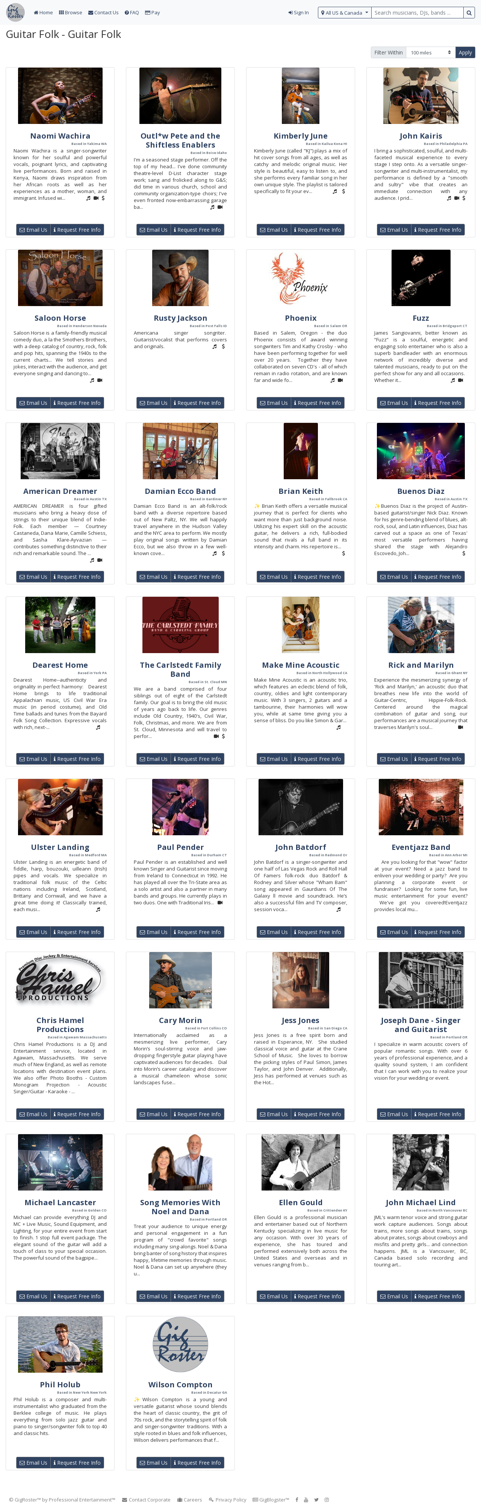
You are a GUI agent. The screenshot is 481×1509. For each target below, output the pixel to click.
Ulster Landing (60, 847)
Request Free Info (77, 229)
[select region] (345, 12)
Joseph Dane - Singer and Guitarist (421, 1024)
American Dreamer (60, 491)
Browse (70, 12)
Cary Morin (180, 1020)
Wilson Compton (180, 1384)
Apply (465, 52)
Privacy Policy (227, 1499)
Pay (152, 12)
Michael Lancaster (60, 1202)
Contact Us (103, 12)
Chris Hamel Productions (60, 1024)
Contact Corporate (146, 1499)
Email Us (33, 229)
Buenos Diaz (421, 491)
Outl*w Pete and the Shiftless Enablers (180, 140)
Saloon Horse (60, 318)
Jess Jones (300, 1020)
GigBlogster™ (271, 1499)
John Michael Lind (421, 1202)
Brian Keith (300, 491)
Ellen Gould (301, 1202)
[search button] (469, 12)
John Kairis (421, 136)
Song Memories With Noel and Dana (180, 1206)
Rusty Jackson (180, 318)
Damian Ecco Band (180, 491)
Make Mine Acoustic (300, 665)
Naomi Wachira (60, 136)
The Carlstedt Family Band (180, 669)
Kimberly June (301, 136)
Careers (190, 1499)
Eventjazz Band (421, 847)
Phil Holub (60, 1384)
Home (43, 12)
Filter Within (388, 52)
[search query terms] (417, 12)
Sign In (299, 12)
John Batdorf (300, 847)
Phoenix (301, 318)
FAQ (132, 12)
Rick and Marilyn (421, 665)
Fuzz (421, 318)
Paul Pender (180, 847)
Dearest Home (60, 665)
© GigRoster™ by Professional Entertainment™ (62, 1499)
